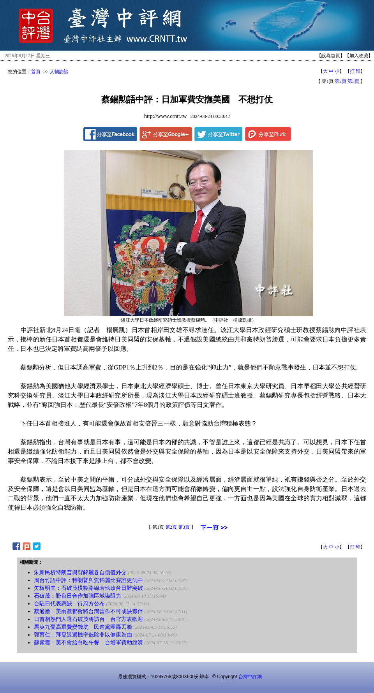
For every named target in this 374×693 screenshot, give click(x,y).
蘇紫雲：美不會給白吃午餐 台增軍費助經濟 (88, 643)
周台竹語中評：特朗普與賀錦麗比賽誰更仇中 (88, 580)
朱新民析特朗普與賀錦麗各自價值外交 (80, 572)
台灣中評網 (250, 676)
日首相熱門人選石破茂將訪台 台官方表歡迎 (88, 619)
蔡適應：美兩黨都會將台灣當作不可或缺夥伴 (88, 611)
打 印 (355, 71)
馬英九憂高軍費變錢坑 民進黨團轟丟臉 (83, 627)
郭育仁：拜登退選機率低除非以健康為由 (83, 635)
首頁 (36, 71)
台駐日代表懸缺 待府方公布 (69, 604)
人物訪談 (59, 71)
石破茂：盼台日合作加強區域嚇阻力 (77, 596)
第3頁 (353, 81)
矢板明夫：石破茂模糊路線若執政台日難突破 (88, 588)
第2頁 (340, 81)
